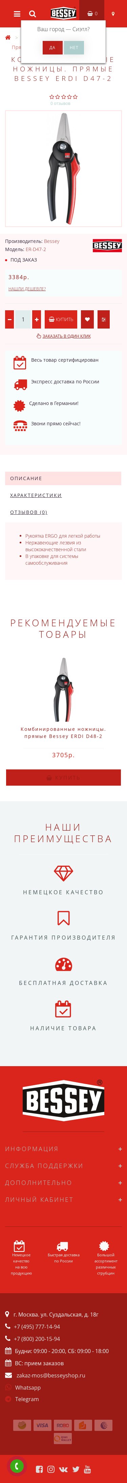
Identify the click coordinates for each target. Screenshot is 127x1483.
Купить (61, 319)
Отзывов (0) (28, 512)
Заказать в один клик (67, 336)
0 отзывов (60, 103)
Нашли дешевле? (27, 289)
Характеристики (36, 495)
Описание (26, 478)
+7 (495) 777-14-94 (37, 1326)
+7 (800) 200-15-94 (37, 1339)
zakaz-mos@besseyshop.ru (51, 1375)
